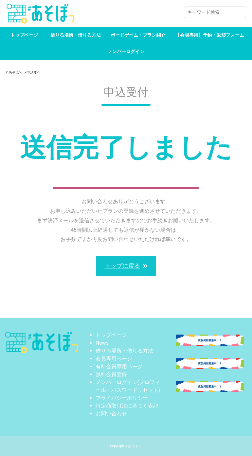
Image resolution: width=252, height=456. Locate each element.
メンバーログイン (126, 51)
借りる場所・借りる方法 (75, 35)
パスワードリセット (134, 390)
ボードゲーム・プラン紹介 (138, 35)
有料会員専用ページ (119, 366)
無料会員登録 (111, 374)
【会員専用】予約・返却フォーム (209, 35)
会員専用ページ (114, 359)
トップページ (24, 35)
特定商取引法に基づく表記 (127, 406)
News (102, 343)
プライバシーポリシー (122, 398)
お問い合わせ (111, 413)
